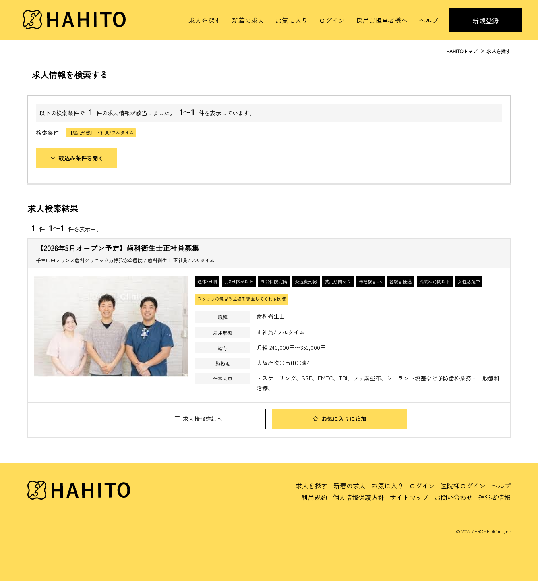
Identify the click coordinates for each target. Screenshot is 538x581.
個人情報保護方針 (358, 497)
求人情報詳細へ (198, 419)
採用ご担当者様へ (382, 20)
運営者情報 (494, 497)
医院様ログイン (463, 485)
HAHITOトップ (462, 51)
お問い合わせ (453, 497)
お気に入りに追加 (339, 419)
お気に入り (291, 20)
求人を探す (204, 20)
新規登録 (485, 20)
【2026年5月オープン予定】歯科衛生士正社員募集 (117, 248)
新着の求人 (248, 20)
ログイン (332, 20)
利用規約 (314, 497)
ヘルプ (428, 20)
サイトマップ (409, 497)
